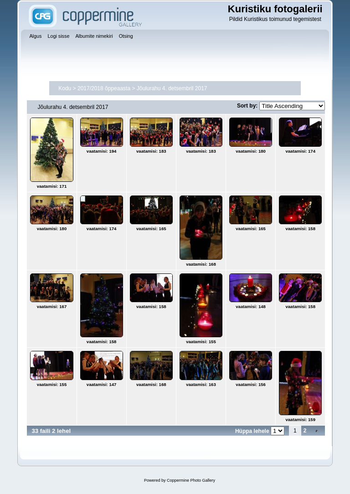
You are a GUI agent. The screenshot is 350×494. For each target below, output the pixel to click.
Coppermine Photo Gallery (191, 480)
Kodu (64, 88)
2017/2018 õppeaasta (103, 88)
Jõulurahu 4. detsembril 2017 (172, 88)
